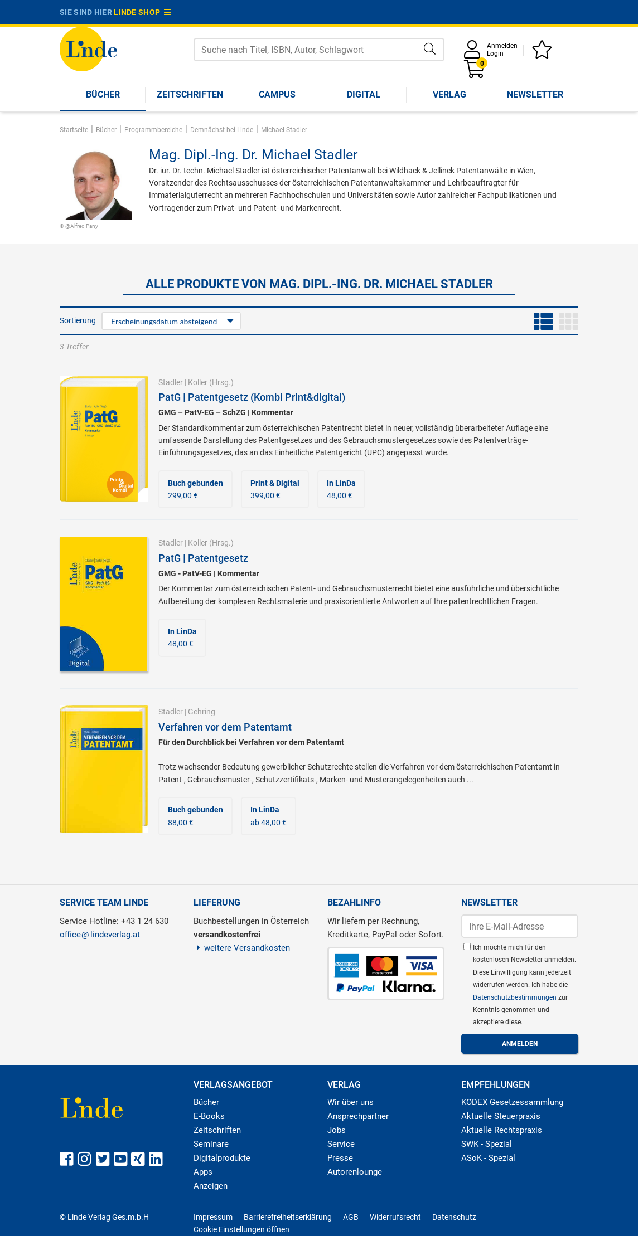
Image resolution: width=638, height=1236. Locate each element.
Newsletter (535, 94)
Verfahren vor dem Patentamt (225, 727)
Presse (340, 1158)
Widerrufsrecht (395, 1217)
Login (495, 53)
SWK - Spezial (486, 1144)
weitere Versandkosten (242, 948)
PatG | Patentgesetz (203, 558)
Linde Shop (142, 12)
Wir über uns (350, 1102)
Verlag (449, 94)
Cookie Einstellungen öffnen (241, 1229)
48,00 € (341, 489)
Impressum (213, 1217)
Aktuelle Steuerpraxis (500, 1116)
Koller (197, 382)
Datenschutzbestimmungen (515, 997)
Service (341, 1144)
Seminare (211, 1144)
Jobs (336, 1130)
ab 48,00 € (268, 815)
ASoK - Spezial (488, 1158)
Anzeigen (211, 1186)
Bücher (103, 94)
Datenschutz (454, 1217)
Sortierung (78, 320)
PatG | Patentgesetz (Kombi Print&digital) (251, 397)
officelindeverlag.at (100, 935)
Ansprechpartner (358, 1116)
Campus (277, 94)
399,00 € (274, 489)
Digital (363, 94)
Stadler (170, 382)
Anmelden (502, 46)
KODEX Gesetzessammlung (512, 1102)
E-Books (209, 1116)
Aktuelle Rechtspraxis (501, 1130)
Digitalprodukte (222, 1158)
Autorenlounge (354, 1172)
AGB (351, 1217)
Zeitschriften (190, 94)
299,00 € (195, 489)
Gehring (201, 711)
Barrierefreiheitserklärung (288, 1217)
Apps (203, 1172)
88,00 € (195, 815)
